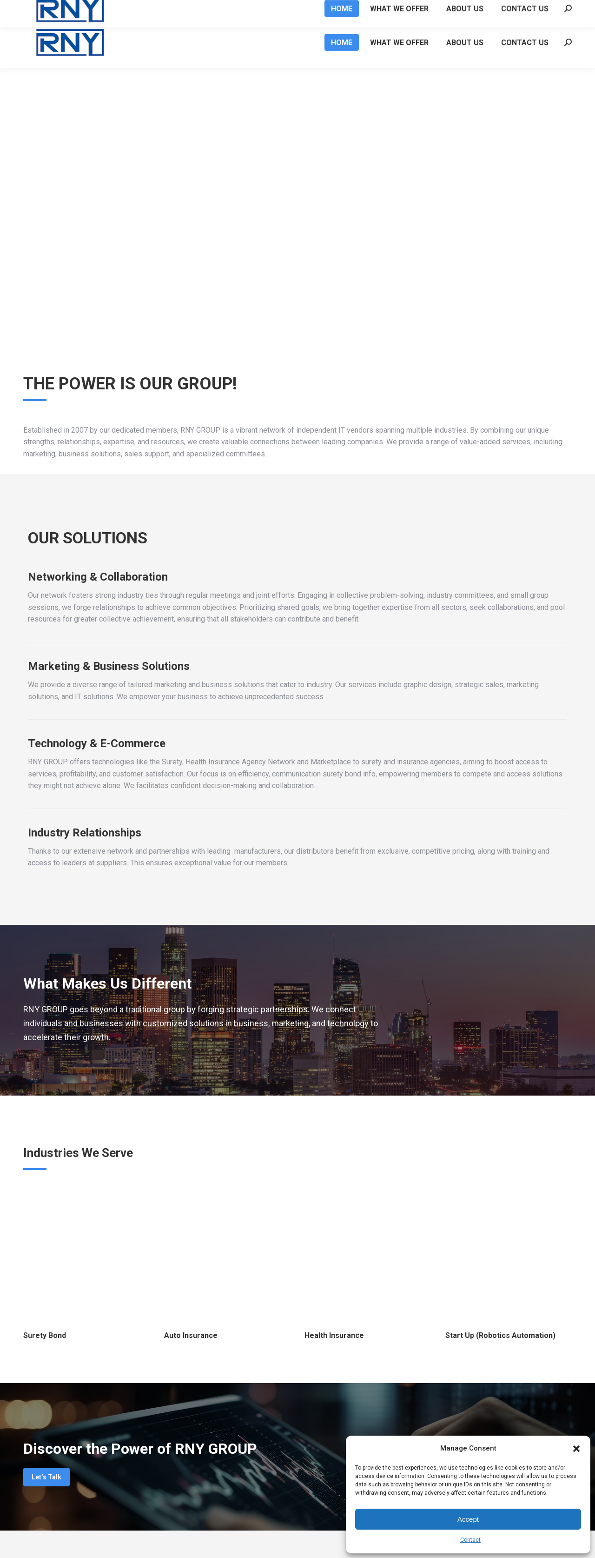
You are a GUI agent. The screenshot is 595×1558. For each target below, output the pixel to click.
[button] (576, 1448)
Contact (470, 1540)
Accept (468, 1519)
